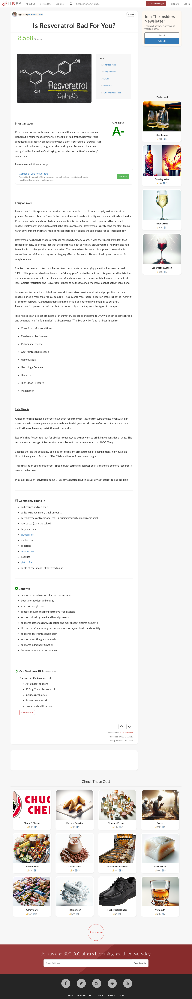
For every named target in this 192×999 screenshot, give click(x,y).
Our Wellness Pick (112, 92)
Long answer (110, 71)
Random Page (156, 3)
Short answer (110, 64)
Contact (101, 995)
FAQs (106, 78)
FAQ (91, 995)
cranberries (27, 551)
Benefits (108, 85)
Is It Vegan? (45, 3)
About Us (30, 3)
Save (131, 14)
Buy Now (123, 176)
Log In (186, 3)
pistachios (26, 562)
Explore (61, 3)
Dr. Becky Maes (126, 732)
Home (70, 995)
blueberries (27, 534)
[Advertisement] (69, 760)
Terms (121, 995)
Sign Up (175, 3)
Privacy (111, 995)
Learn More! (27, 712)
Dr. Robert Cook (35, 14)
